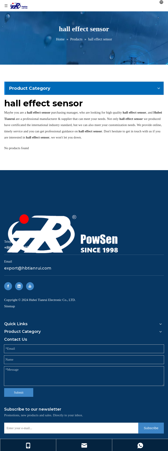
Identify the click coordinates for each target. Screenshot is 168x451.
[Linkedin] (19, 286)
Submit (18, 392)
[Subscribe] (151, 428)
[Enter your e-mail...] (70, 428)
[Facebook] (8, 286)
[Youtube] (30, 286)
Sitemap (9, 306)
